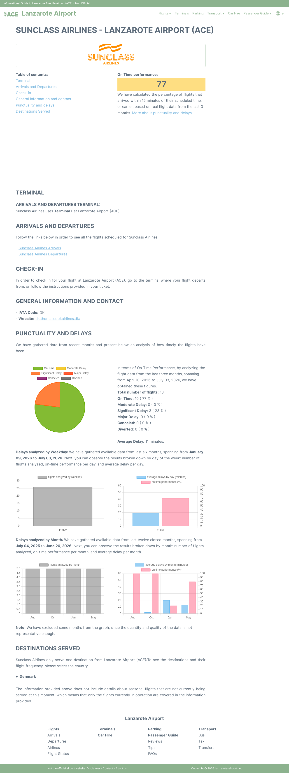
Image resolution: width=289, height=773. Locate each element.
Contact (108, 768)
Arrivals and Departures (36, 86)
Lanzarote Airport (49, 13)
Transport (207, 729)
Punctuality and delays (35, 105)
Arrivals (53, 735)
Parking (198, 13)
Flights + (164, 13)
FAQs (152, 753)
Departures (57, 741)
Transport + (215, 13)
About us (121, 768)
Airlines (53, 747)
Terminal (23, 80)
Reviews (155, 741)
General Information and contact (43, 99)
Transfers (206, 747)
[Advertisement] (110, 152)
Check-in (23, 92)
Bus (201, 735)
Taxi (201, 741)
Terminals (182, 13)
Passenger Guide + (258, 13)
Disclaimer (93, 768)
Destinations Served (33, 111)
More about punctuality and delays (162, 113)
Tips (151, 747)
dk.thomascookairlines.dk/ (57, 318)
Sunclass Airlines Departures (43, 254)
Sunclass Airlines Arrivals (40, 248)
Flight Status (58, 753)
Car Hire (234, 13)
